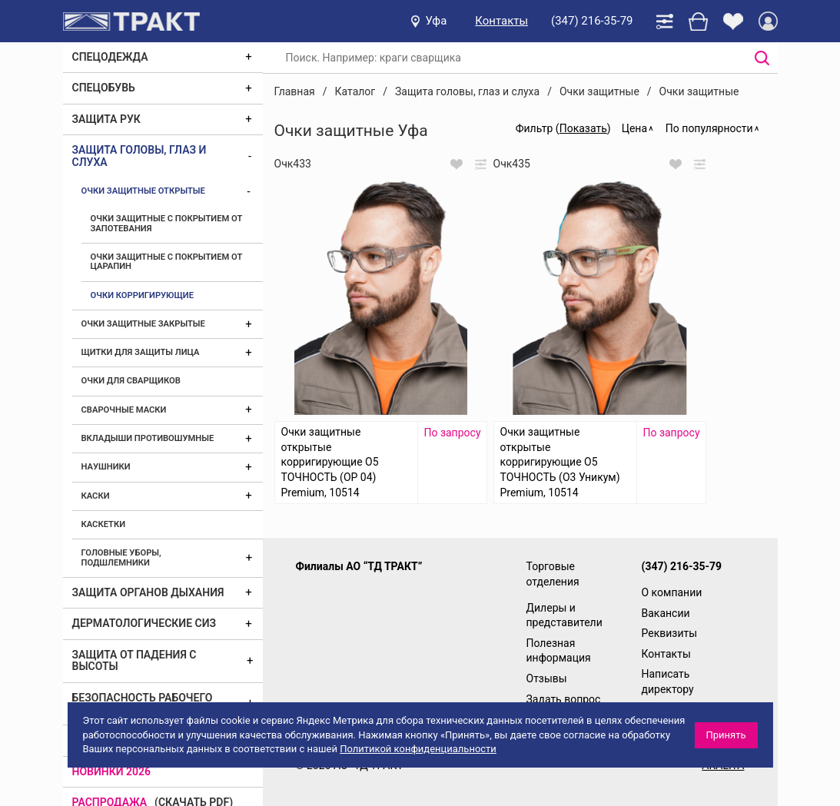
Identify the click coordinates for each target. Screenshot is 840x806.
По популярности (709, 128)
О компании (672, 592)
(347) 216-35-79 (591, 21)
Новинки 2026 (111, 771)
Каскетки (103, 524)
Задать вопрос (563, 699)
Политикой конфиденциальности (418, 749)
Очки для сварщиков (131, 381)
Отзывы (546, 678)
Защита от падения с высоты (134, 660)
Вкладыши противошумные (147, 438)
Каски (95, 496)
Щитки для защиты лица (140, 352)
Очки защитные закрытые (143, 324)
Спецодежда (110, 57)
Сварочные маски (124, 410)
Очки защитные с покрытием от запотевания (167, 223)
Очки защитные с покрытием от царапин (167, 261)
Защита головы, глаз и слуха (139, 156)
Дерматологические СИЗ (144, 623)
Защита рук (106, 119)
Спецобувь (103, 87)
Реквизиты (670, 633)
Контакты (501, 21)
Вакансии (666, 613)
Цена (634, 128)
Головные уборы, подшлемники (121, 557)
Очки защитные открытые (143, 191)
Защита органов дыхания (148, 592)
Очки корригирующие (142, 295)
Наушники (106, 467)
